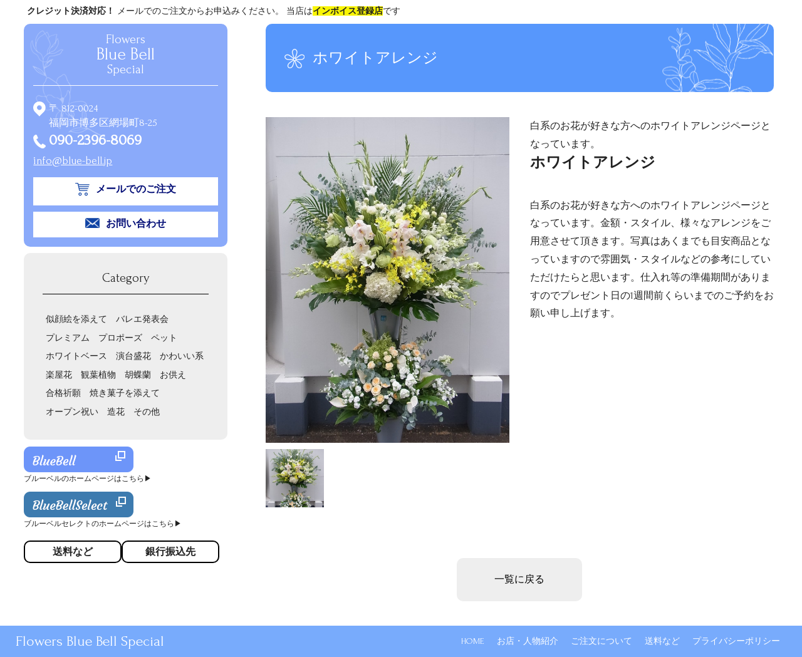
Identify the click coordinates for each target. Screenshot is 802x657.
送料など (662, 641)
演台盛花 (133, 356)
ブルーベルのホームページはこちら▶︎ (88, 479)
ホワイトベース (76, 356)
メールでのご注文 (136, 189)
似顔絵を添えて (76, 319)
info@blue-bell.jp (72, 161)
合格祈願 (63, 393)
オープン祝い (72, 411)
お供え (173, 375)
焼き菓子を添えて (125, 393)
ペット (164, 338)
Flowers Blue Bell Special (90, 641)
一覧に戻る (519, 579)
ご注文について (601, 641)
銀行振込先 (170, 551)
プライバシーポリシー (736, 641)
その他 (146, 411)
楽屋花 (59, 375)
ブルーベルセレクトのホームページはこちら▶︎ (103, 524)
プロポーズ (120, 338)
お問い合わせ (136, 223)
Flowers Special (125, 54)
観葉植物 (98, 375)
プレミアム (68, 338)
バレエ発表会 (142, 319)
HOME (472, 641)
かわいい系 (182, 356)
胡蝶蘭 (138, 375)
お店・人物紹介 (527, 641)
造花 (116, 411)
